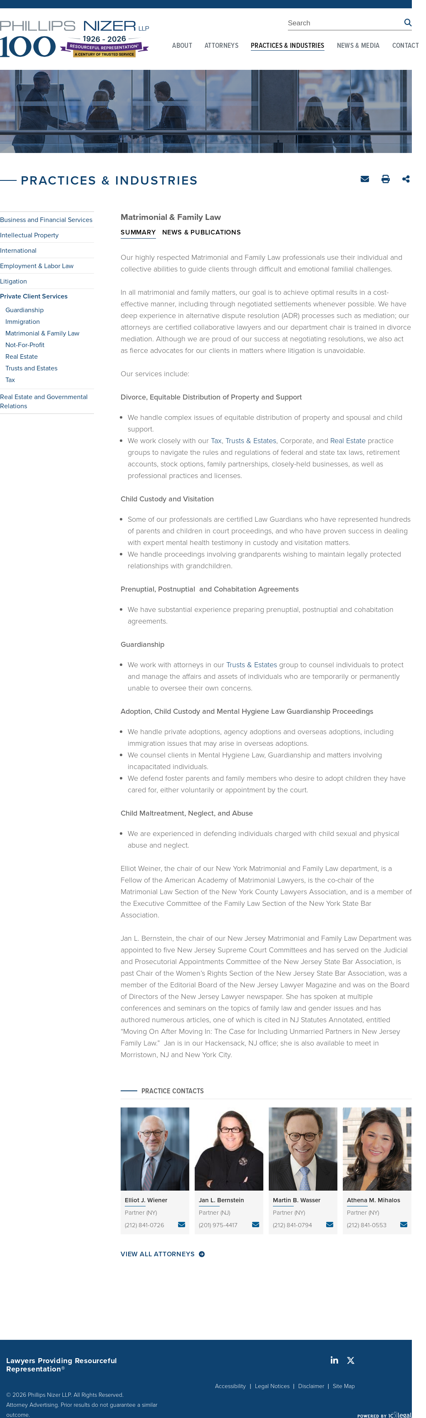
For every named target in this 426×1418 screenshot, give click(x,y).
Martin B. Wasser (296, 1200)
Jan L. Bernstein (221, 1200)
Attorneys (221, 46)
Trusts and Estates (31, 367)
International (18, 250)
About (182, 46)
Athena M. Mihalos (373, 1200)
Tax (10, 379)
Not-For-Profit (25, 344)
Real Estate (21, 356)
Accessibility (230, 1386)
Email (366, 180)
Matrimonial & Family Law (42, 333)
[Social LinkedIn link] (334, 1360)
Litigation (13, 281)
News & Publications (201, 232)
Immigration (22, 321)
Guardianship (24, 309)
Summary (138, 232)
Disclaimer (311, 1386)
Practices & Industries (287, 46)
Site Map (344, 1386)
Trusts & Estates (250, 440)
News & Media (358, 46)
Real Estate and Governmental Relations (44, 401)
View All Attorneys (158, 1254)
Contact (405, 46)
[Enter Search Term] (346, 24)
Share (407, 179)
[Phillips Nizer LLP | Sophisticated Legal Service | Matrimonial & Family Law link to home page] (74, 39)
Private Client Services (34, 296)
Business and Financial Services (46, 219)
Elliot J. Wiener (146, 1200)
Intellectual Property (29, 234)
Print (386, 180)
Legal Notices (272, 1386)
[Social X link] (351, 1360)
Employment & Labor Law (37, 265)
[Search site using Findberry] (408, 23)
